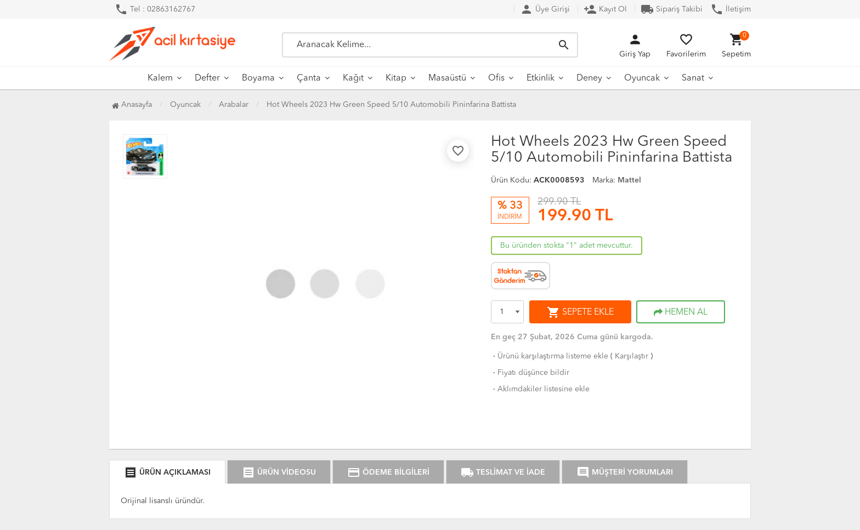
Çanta (309, 78)
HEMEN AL (681, 312)
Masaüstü (447, 78)
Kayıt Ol (605, 9)
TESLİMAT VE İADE (503, 472)
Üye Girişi (545, 9)
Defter (207, 78)
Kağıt (353, 78)
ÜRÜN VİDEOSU (279, 472)
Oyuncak (642, 78)
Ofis (496, 78)
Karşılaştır (631, 356)
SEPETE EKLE (580, 312)
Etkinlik (541, 78)
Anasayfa (132, 105)
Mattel (629, 180)
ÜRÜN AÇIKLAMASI (167, 472)
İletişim (730, 9)
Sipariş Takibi (672, 9)
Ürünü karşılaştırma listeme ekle (549, 356)
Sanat (693, 78)
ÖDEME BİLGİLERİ (388, 472)
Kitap (396, 78)
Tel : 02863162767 (155, 9)
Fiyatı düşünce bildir (530, 373)
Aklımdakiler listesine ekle (540, 389)
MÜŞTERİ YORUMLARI (624, 472)
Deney (589, 78)
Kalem (160, 78)
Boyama (258, 78)
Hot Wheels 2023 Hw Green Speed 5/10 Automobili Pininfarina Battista (391, 105)
